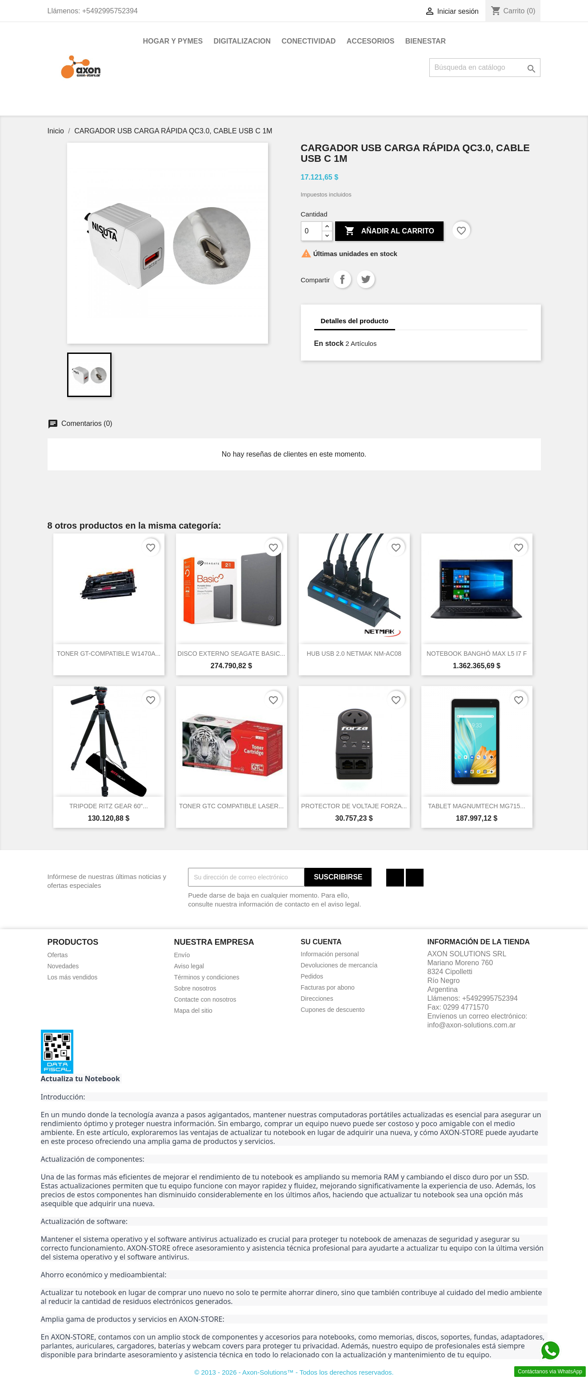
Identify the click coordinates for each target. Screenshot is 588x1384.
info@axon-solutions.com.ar (472, 1025)
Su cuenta (321, 942)
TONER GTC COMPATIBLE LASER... (231, 806)
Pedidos (312, 976)
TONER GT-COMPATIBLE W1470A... (108, 653)
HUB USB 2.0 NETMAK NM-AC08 (354, 653)
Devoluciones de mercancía (339, 965)
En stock (329, 343)
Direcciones (317, 998)
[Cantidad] (311, 231)
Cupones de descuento (333, 1009)
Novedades (63, 966)
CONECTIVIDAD (309, 41)
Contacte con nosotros (205, 999)
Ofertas (58, 955)
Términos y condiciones (207, 977)
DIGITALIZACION (242, 41)
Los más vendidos (73, 977)
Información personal (330, 954)
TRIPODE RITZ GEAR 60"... (108, 806)
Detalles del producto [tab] (355, 321)
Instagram (415, 878)
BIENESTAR (425, 41)
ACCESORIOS (371, 41)
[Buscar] (484, 67)
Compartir (342, 279)
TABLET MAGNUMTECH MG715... (476, 806)
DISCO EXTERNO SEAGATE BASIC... (231, 653)
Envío (182, 955)
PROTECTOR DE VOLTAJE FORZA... (354, 806)
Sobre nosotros (195, 988)
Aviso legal (189, 966)
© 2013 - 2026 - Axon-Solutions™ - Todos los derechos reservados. (294, 1372)
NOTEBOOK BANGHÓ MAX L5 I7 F (477, 653)
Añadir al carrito (389, 231)
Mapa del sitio (193, 1010)
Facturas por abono (328, 987)
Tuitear (366, 279)
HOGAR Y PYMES (173, 41)
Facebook (395, 878)
